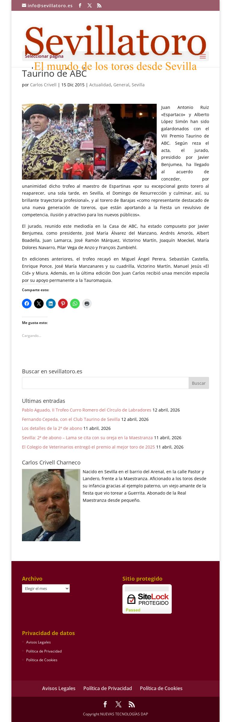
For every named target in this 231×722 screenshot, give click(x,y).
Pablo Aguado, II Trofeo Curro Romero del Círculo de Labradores (86, 410)
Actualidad (100, 85)
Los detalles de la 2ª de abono (52, 428)
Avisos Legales (38, 642)
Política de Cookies (41, 659)
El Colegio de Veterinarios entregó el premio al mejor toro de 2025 (88, 447)
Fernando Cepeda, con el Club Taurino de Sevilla (71, 419)
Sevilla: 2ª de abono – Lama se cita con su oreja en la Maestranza (87, 437)
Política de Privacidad (44, 651)
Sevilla (138, 85)
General (121, 85)
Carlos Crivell (43, 85)
